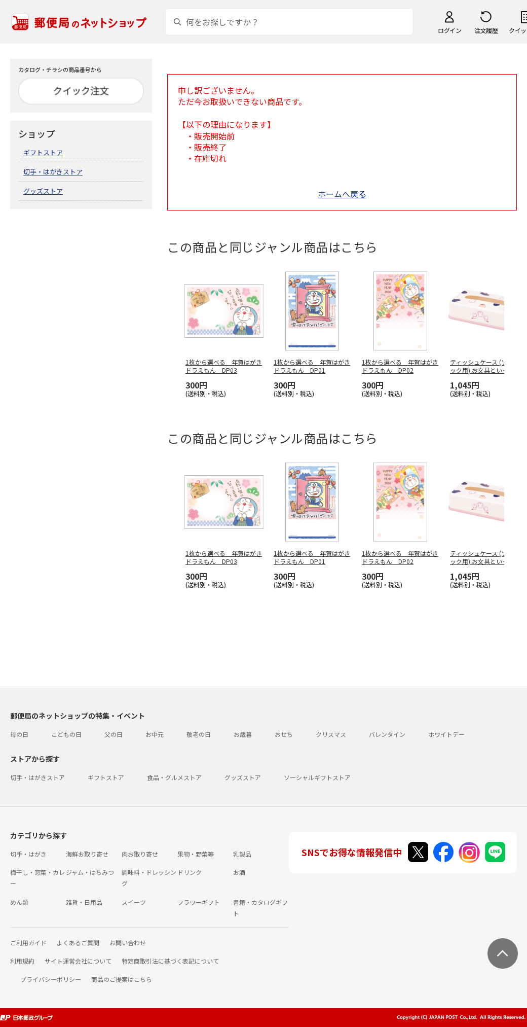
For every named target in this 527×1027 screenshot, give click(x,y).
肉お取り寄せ (140, 853)
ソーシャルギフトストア (317, 777)
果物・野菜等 (195, 853)
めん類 (19, 902)
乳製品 (242, 853)
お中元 (154, 734)
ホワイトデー (446, 734)
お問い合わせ (127, 942)
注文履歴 (486, 30)
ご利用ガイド (28, 942)
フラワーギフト (198, 902)
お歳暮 (243, 734)
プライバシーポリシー (50, 979)
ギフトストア (43, 152)
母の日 (19, 734)
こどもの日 (66, 734)
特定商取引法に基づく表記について (170, 961)
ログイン (449, 30)
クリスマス (331, 734)
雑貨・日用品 (84, 902)
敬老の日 (198, 734)
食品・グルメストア (174, 777)
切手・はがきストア (53, 171)
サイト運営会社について (78, 961)
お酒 (239, 872)
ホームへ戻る (342, 194)
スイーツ (134, 902)
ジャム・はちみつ (90, 872)
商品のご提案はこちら (121, 979)
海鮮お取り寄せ (87, 853)
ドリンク (189, 872)
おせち (284, 734)
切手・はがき (28, 853)
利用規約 (22, 961)
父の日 (113, 734)
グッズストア (43, 191)
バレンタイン (387, 734)
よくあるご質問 (78, 942)
